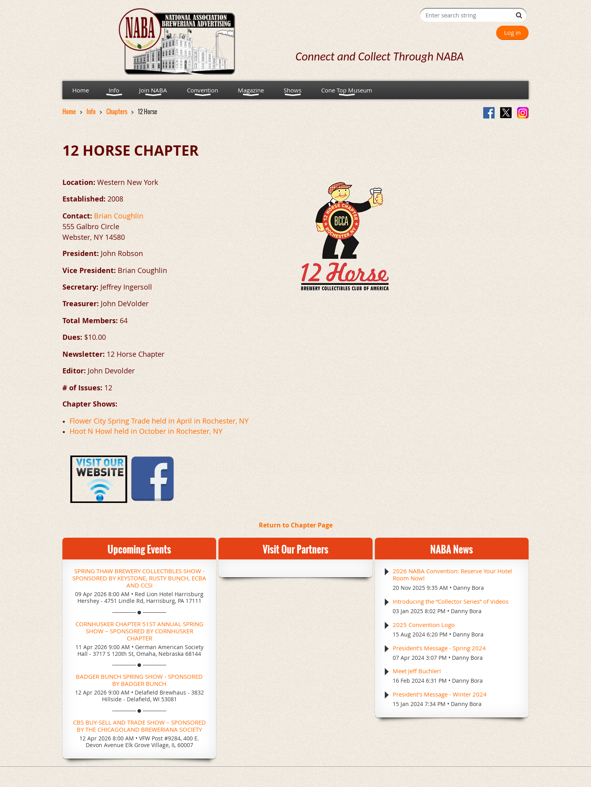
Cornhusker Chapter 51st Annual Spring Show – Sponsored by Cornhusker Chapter (139, 631)
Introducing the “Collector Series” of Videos (450, 601)
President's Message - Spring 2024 (439, 648)
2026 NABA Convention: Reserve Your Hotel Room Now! (452, 574)
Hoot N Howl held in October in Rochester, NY (146, 431)
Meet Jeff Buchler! (417, 671)
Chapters (116, 111)
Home (69, 111)
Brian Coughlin (118, 215)
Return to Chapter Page (296, 525)
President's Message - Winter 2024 (440, 694)
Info (91, 111)
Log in (512, 32)
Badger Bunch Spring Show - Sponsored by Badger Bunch (139, 679)
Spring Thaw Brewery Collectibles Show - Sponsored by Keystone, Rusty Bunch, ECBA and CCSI (139, 578)
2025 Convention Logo (424, 625)
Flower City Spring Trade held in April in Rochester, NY (159, 421)
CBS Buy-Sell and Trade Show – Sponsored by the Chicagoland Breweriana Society (139, 725)
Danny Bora (468, 587)
